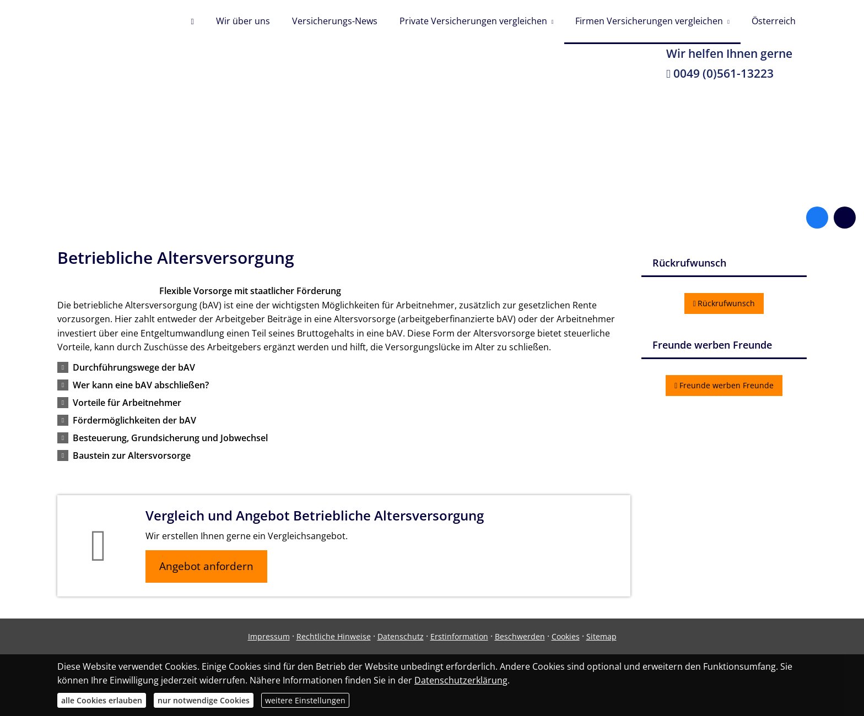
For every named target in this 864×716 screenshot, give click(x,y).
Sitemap (601, 636)
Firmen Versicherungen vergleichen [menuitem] (649, 21)
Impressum (269, 636)
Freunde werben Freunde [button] (724, 385)
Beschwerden (520, 636)
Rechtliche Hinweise (333, 636)
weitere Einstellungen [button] (305, 700)
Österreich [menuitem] (774, 21)
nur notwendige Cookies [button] (204, 700)
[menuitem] (192, 22)
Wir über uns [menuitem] (243, 21)
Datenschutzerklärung (460, 680)
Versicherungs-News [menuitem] (334, 21)
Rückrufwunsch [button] (724, 303)
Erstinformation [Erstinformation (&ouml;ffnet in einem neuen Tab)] (459, 636)
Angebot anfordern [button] (206, 566)
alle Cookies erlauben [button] (101, 700)
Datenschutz (400, 636)
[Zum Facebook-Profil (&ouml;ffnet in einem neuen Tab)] (817, 218)
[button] (134, 367)
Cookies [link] (566, 636)
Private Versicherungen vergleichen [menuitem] (473, 21)
